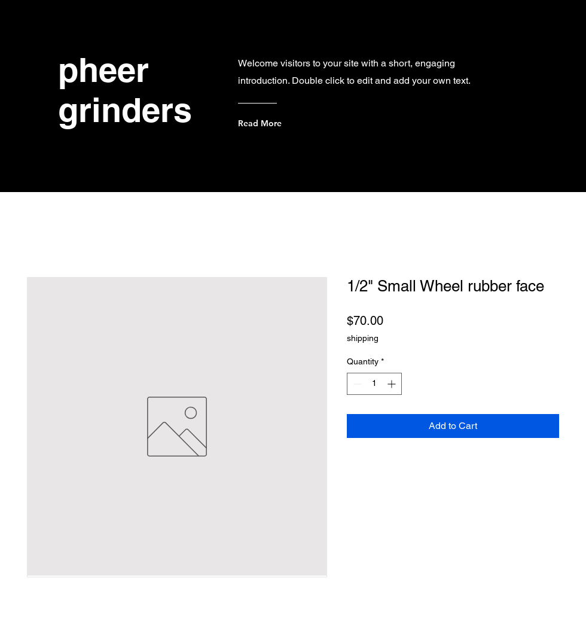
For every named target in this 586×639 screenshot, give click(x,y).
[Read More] (286, 123)
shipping (363, 338)
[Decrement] (356, 383)
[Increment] (392, 383)
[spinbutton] (374, 383)
